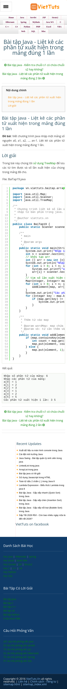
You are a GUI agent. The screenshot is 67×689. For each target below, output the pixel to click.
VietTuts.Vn (33, 679)
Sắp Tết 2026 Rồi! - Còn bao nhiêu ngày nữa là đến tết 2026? (42, 517)
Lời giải (12, 105)
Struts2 (28, 564)
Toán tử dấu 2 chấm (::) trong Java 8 (37, 481)
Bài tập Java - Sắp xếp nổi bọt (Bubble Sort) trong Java (40, 509)
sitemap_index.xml (35, 684)
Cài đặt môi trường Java (31, 454)
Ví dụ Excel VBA (11, 618)
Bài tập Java (9, 599)
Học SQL (8, 576)
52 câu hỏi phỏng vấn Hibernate (21, 653)
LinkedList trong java (29, 465)
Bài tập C (8, 603)
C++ (14, 568)
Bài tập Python (11, 614)
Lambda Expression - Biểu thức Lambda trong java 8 (41, 487)
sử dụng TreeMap (44, 163)
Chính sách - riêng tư (43, 681)
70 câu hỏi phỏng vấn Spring (19, 657)
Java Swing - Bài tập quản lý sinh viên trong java (40, 460)
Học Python (9, 572)
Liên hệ (23, 681)
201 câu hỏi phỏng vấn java (18, 641)
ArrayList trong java (28, 469)
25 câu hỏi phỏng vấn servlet (19, 645)
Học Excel (9, 560)
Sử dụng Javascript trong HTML (34, 477)
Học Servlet (9, 564)
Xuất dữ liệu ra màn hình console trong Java (40, 450)
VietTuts (45, 7)
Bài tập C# (9, 610)
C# (20, 568)
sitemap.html (12, 684)
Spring (32, 556)
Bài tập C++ (9, 606)
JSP (20, 564)
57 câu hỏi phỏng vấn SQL (17, 660)
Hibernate (21, 556)
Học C (7, 568)
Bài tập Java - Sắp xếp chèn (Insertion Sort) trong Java (40, 502)
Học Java (8, 556)
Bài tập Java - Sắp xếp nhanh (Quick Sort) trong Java (39, 494)
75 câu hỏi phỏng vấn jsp (17, 649)
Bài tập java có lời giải (29, 473)
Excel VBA (21, 560)
